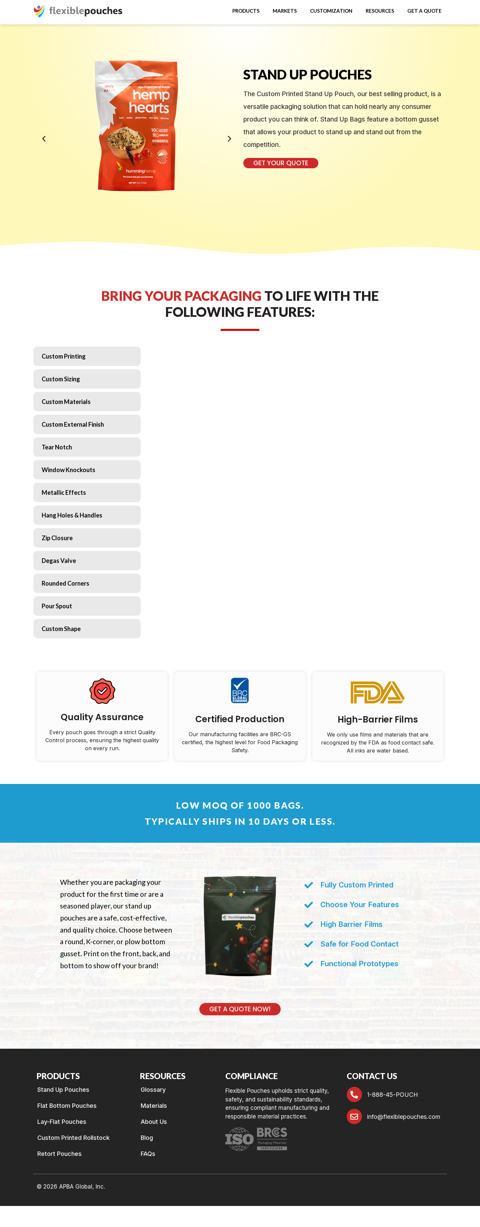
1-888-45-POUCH (392, 1094)
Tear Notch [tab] (57, 447)
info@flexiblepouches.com (403, 1116)
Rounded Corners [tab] (65, 583)
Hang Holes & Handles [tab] (72, 515)
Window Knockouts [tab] (68, 469)
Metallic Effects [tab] (64, 492)
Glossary (153, 1090)
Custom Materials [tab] (66, 401)
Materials (154, 1106)
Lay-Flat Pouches (61, 1122)
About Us (154, 1122)
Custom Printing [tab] (64, 356)
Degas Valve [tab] (59, 560)
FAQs (148, 1154)
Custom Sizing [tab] (61, 379)
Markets (285, 11)
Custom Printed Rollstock (73, 1138)
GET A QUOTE (424, 11)
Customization (331, 11)
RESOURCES (380, 11)
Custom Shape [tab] (61, 628)
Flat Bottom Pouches (67, 1106)
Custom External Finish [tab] (73, 424)
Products (245, 11)
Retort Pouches (59, 1154)
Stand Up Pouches (63, 1090)
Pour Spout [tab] (57, 606)
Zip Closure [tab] (57, 538)
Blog (147, 1138)
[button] (247, 10)
